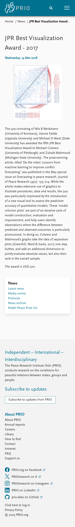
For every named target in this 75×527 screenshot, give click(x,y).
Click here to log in (17, 505)
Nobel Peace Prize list (22, 308)
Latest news (16, 288)
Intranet (10, 448)
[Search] (51, 8)
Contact (10, 444)
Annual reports (15, 424)
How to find (13, 439)
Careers (10, 429)
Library (9, 434)
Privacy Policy (14, 510)
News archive (17, 303)
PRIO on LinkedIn (20, 490)
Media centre (17, 293)
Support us (12, 458)
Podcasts (14, 298)
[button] (67, 8)
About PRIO (13, 420)
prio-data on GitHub (22, 497)
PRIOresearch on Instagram (27, 483)
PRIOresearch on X (21, 476)
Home (9, 21)
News (21, 21)
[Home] (17, 8)
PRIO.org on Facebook (23, 469)
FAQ (8, 453)
